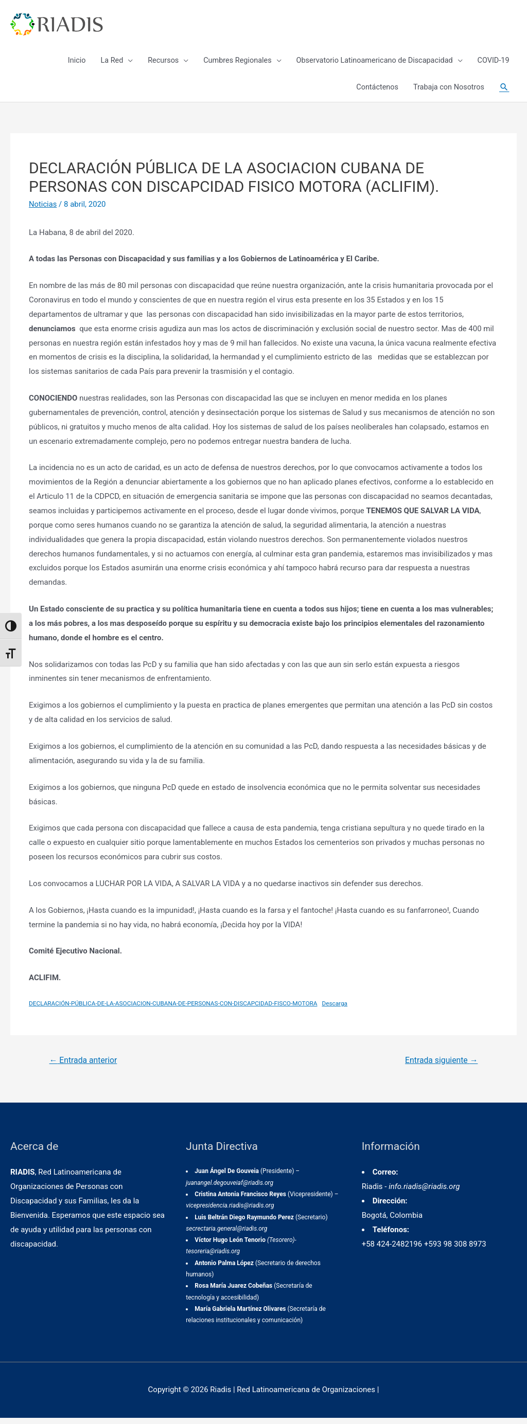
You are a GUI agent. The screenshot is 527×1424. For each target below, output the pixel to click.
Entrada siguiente (441, 1066)
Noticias (43, 210)
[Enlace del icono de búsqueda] (504, 92)
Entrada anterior (83, 1066)
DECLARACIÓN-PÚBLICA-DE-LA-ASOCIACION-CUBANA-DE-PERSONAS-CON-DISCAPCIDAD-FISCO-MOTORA (175, 1009)
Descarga (339, 1009)
